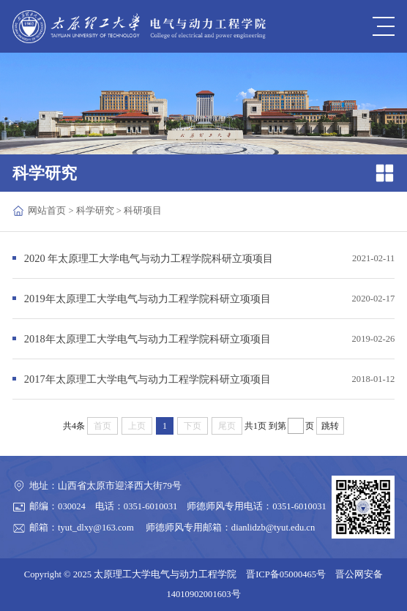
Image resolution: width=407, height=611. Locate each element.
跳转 (330, 426)
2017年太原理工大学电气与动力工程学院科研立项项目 (147, 379)
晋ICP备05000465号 (286, 574)
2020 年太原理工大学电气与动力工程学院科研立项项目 (148, 258)
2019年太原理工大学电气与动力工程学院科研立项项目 (147, 298)
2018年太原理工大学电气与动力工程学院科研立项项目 (147, 339)
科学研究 (95, 211)
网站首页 (47, 211)
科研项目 (143, 211)
